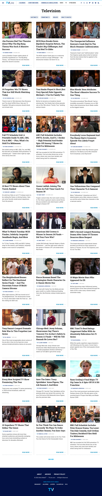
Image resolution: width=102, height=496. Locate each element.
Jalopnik (45, 484)
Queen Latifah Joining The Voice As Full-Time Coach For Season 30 (50, 189)
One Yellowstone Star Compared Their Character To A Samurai (85, 187)
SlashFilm (60, 484)
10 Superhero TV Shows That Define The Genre (15, 426)
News (61, 3)
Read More (26, 65)
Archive (48, 474)
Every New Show (33, 3)
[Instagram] (93, 3)
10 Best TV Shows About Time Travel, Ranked (16, 187)
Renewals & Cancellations (50, 3)
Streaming (72, 3)
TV (66, 3)
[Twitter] (84, 3)
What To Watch (66, 17)
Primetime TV (45, 17)
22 (64, 421)
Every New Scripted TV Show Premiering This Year (15, 381)
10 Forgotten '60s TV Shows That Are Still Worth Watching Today (16, 92)
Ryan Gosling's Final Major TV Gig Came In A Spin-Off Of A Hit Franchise (84, 382)
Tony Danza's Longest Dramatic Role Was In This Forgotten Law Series (17, 331)
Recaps (55, 17)
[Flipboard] (90, 3)
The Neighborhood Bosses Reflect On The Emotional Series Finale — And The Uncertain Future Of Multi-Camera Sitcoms (14, 283)
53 (30, 131)
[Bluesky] (95, 3)
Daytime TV (34, 17)
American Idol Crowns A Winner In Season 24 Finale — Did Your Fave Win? (49, 234)
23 (30, 273)
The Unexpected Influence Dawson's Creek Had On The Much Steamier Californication (84, 44)
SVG (66, 484)
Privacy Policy (59, 474)
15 (64, 37)
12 (30, 421)
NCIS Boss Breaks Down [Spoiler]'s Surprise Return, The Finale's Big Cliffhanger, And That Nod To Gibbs (50, 45)
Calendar (22, 3)
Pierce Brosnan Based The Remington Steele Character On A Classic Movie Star (50, 280)
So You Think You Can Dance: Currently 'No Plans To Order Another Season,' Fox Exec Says (50, 428)
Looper (52, 484)
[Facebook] (81, 3)
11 (98, 85)
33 (30, 182)
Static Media (42, 478)
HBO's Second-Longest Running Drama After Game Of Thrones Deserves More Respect (85, 235)
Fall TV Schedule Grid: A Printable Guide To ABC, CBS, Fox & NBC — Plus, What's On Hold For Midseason (15, 139)
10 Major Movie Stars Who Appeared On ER (82, 279)
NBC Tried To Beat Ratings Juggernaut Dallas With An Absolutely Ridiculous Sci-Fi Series (83, 332)
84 (98, 421)
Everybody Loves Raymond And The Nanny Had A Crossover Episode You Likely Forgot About (85, 139)
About (39, 474)
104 (64, 131)
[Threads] (87, 3)
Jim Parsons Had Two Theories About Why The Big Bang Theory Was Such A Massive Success (16, 45)
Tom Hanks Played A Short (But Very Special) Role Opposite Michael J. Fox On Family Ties (50, 92)
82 (64, 228)
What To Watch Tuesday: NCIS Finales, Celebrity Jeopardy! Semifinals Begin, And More (16, 234)
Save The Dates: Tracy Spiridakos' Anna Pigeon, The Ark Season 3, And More (49, 382)
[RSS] (98, 3)
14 (30, 375)
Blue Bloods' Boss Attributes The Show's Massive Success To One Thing (85, 92)
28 (30, 228)
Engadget (38, 484)
